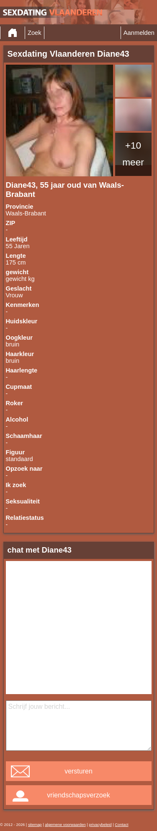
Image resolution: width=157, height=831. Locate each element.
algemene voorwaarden (65, 825)
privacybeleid (100, 825)
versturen (78, 771)
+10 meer (133, 154)
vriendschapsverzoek (78, 795)
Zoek (34, 32)
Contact (121, 825)
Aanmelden (139, 32)
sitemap (35, 825)
